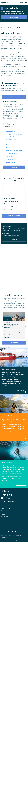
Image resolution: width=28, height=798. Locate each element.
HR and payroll (10, 156)
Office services (10, 159)
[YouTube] (12, 532)
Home (3, 27)
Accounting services (12, 153)
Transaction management (14, 150)
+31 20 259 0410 (8, 233)
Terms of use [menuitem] (11, 535)
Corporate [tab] (14, 96)
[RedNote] (15, 532)
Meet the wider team (14, 215)
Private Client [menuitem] (4, 516)
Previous (2, 199)
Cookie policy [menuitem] (4, 537)
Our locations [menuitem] (4, 507)
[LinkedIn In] (2, 532)
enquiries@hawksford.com (11, 235)
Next (25, 199)
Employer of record (11, 162)
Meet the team (14, 17)
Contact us (14, 239)
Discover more (14, 342)
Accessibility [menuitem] (18, 535)
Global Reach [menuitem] (4, 522)
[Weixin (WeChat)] (9, 532)
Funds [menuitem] (2, 518)
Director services (11, 139)
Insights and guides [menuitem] (6, 508)
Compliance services (12, 145)
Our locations (11, 27)
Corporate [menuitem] (3, 514)
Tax (7, 147)
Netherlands (20, 27)
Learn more (14, 167)
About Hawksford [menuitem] (5, 505)
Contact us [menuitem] (4, 524)
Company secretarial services (14, 142)
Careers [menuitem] (3, 510)
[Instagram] (5, 532)
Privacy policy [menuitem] (4, 535)
